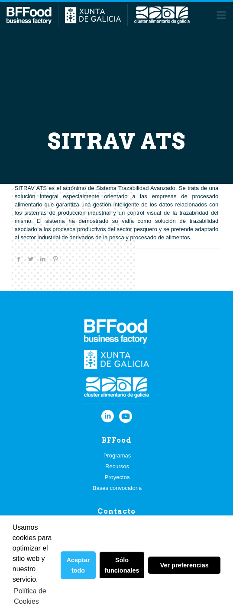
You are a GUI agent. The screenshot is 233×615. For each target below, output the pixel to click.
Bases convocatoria (117, 488)
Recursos (117, 466)
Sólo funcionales (122, 565)
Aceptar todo (78, 565)
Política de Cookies (30, 596)
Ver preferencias (184, 565)
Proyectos (117, 477)
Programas (117, 455)
